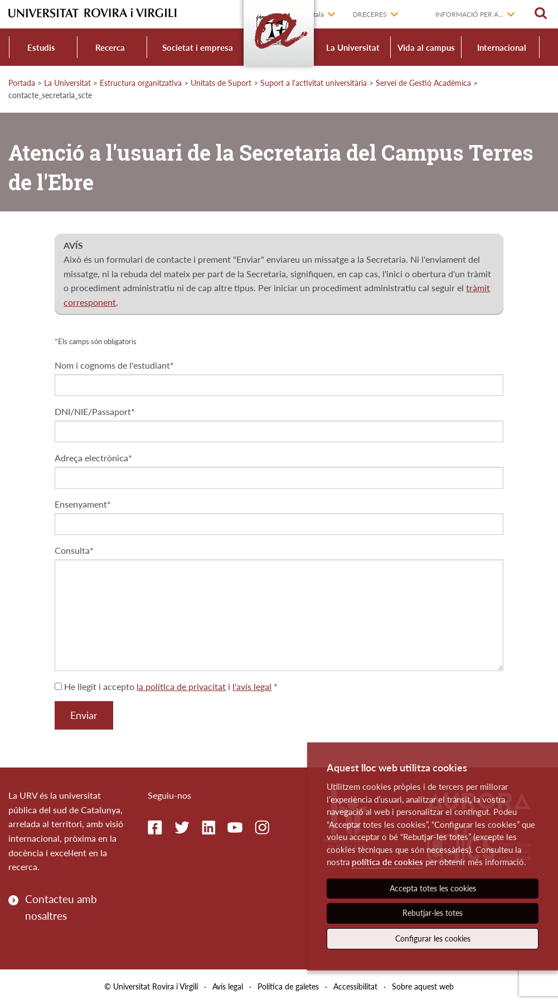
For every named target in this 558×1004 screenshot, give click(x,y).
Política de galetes (288, 986)
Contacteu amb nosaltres (61, 907)
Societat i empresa (197, 47)
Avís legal (227, 986)
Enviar (84, 715)
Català (314, 14)
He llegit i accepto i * (166, 686)
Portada (21, 83)
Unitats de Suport (221, 83)
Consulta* (74, 550)
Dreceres (370, 14)
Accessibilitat (355, 986)
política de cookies (387, 862)
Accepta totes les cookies (433, 888)
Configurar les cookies (432, 938)
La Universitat (353, 47)
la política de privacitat (181, 686)
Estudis (41, 47)
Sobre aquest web (423, 986)
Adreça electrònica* (93, 457)
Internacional (501, 47)
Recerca (110, 47)
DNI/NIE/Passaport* (95, 411)
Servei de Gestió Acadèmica (423, 83)
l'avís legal (251, 686)
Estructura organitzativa (141, 83)
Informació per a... (469, 14)
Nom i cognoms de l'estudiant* (114, 365)
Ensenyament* (83, 504)
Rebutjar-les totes (432, 913)
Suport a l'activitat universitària (313, 83)
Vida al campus (426, 47)
